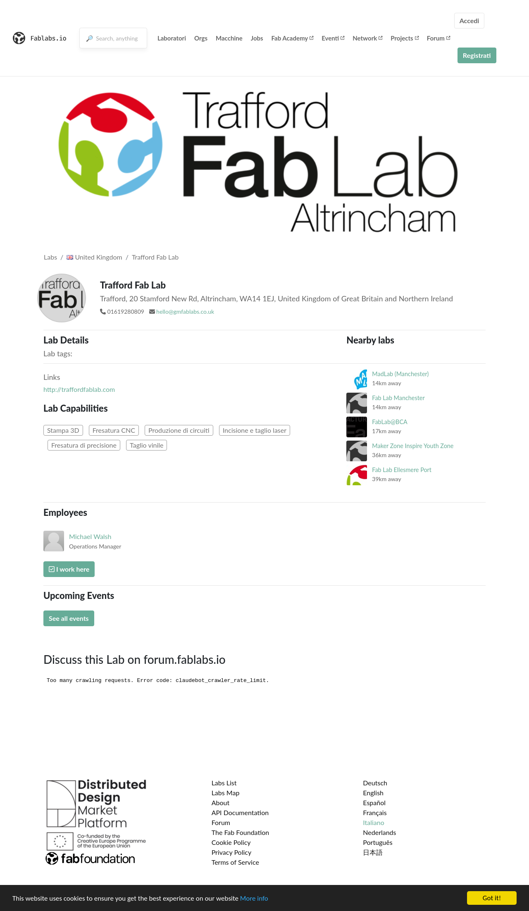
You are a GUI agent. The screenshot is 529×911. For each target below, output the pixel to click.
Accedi (469, 20)
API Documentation (240, 812)
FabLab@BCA (389, 421)
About (221, 802)
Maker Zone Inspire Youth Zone (412, 445)
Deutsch (375, 783)
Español (374, 802)
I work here (69, 569)
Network (367, 38)
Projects (404, 38)
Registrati (477, 55)
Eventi (333, 38)
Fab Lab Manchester (398, 397)
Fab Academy (293, 38)
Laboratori (171, 38)
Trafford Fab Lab (155, 257)
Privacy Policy (232, 852)
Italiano (373, 822)
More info (254, 898)
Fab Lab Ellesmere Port (401, 469)
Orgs (200, 38)
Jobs (257, 38)
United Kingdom (94, 257)
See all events (69, 618)
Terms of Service (235, 862)
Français (374, 812)
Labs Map (226, 793)
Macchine (229, 38)
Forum (438, 38)
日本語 (373, 852)
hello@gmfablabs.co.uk (185, 311)
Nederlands (379, 832)
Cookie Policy (231, 842)
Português (377, 842)
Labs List (224, 783)
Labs (50, 257)
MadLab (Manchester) (400, 373)
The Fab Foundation (240, 832)
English (373, 793)
